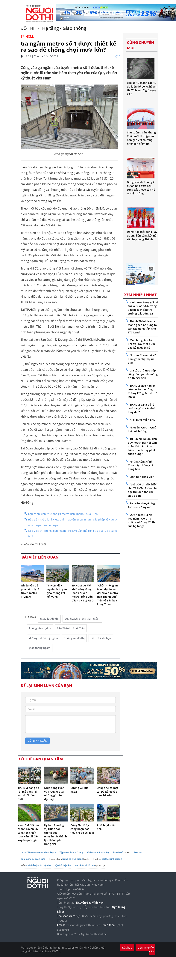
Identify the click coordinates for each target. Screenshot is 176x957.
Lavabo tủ (118, 852)
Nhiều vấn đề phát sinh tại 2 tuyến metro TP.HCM (30, 591)
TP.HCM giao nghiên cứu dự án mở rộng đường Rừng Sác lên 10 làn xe (142, 391)
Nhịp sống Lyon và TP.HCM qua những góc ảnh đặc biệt (54, 793)
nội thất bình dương (111, 858)
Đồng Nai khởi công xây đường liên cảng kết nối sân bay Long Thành (142, 235)
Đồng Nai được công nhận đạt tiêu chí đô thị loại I (82, 830)
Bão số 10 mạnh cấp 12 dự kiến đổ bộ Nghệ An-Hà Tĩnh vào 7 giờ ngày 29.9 (142, 88)
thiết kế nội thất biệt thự (38, 865)
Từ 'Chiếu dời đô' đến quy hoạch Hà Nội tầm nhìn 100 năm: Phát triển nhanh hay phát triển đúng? (142, 446)
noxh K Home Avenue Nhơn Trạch (38, 852)
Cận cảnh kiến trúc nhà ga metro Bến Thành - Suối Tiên (63, 514)
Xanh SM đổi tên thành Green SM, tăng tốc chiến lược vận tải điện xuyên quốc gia (28, 832)
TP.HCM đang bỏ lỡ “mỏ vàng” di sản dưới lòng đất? (28, 793)
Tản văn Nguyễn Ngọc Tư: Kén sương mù (143, 505)
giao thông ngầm (39, 648)
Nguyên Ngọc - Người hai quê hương (142, 429)
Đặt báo (127, 947)
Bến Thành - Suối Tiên (71, 628)
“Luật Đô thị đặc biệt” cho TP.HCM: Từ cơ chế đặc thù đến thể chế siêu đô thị (142, 490)
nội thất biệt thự (62, 865)
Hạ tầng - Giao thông (63, 28)
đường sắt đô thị (74, 638)
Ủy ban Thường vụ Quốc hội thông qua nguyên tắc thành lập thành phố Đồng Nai (55, 834)
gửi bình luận (37, 740)
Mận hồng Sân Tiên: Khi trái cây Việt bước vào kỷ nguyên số (141, 343)
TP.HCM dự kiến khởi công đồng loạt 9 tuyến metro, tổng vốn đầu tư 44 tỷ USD (82, 593)
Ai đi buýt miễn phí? (142, 420)
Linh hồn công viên (142, 476)
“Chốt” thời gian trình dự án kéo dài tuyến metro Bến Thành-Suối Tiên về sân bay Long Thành (107, 595)
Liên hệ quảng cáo (146, 949)
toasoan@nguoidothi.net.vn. (83, 925)
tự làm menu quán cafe (33, 858)
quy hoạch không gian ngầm (82, 618)
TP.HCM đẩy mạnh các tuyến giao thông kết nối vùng (56, 591)
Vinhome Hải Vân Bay (98, 852)
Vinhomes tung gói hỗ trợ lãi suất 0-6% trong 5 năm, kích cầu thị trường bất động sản (143, 307)
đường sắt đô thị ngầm (43, 638)
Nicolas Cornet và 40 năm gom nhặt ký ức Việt (142, 359)
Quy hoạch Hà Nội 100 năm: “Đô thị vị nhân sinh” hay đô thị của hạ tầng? (142, 520)
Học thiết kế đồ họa (85, 865)
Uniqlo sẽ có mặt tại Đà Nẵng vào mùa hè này (107, 791)
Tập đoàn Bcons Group (71, 852)
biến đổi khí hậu (101, 638)
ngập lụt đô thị (49, 618)
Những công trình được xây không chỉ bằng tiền (140, 465)
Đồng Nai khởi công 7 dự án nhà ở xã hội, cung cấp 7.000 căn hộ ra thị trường (141, 187)
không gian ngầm (40, 628)
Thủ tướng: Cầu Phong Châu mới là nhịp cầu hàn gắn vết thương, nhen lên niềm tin (141, 138)
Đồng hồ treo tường (72, 858)
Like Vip (138, 852)
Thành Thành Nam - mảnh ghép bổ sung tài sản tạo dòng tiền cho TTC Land (142, 326)
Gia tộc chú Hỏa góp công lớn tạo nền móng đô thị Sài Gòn (143, 374)
